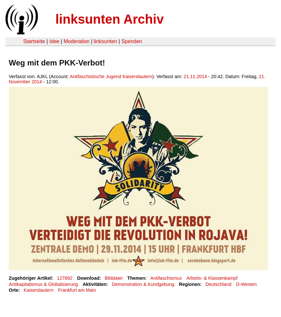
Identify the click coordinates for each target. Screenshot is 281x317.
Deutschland (218, 284)
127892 (65, 278)
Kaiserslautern (38, 290)
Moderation (76, 41)
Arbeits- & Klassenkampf (212, 278)
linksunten (105, 41)
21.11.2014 (195, 76)
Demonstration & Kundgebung (143, 284)
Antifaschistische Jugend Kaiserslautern (111, 76)
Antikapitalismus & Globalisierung (43, 284)
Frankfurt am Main (77, 290)
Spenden (131, 41)
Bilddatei (114, 278)
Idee (54, 41)
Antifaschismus (166, 278)
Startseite (34, 41)
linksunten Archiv (109, 19)
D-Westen (246, 284)
